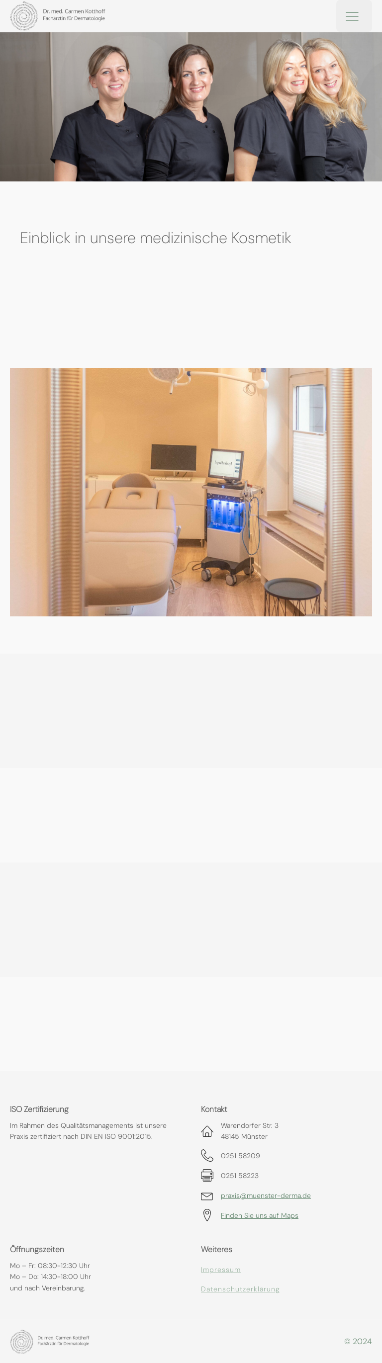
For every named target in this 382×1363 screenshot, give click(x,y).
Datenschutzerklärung (240, 1289)
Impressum (221, 1270)
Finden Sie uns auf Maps (259, 1215)
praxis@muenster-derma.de (266, 1195)
